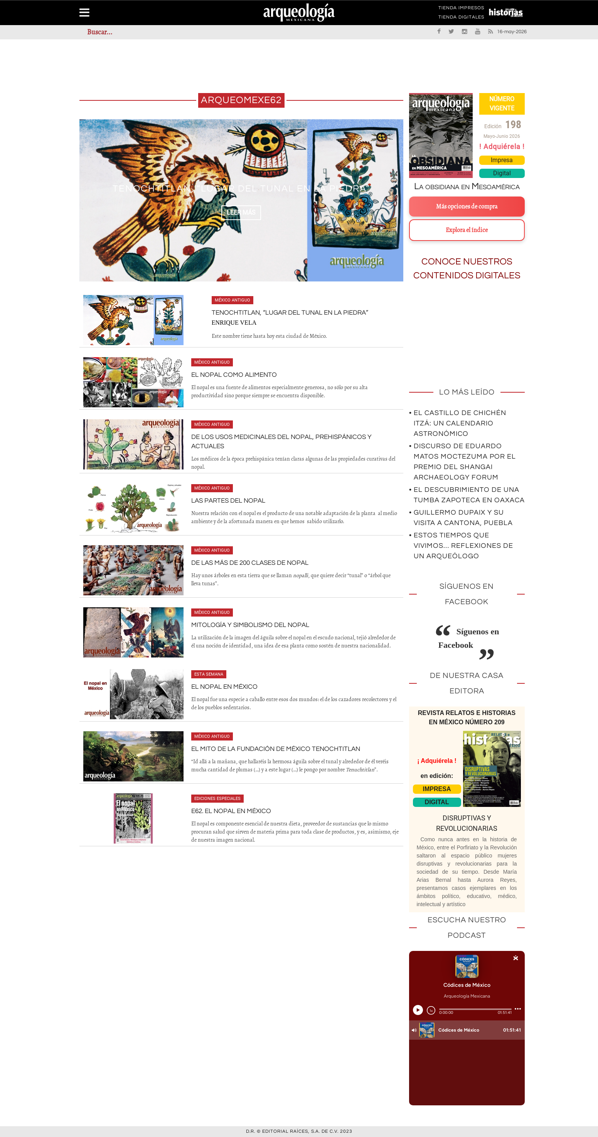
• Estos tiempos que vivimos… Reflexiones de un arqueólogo (461, 546)
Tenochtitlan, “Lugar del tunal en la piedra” (289, 313)
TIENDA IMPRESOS (461, 9)
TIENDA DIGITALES (461, 18)
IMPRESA (437, 789)
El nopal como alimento (231, 375)
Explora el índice (467, 230)
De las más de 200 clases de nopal (247, 561)
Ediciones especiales (217, 797)
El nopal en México (222, 685)
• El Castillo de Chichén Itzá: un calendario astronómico (457, 423)
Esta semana (208, 672)
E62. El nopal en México (229, 810)
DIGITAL (437, 802)
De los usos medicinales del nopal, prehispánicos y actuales (293, 437)
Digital (502, 173)
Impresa (502, 160)
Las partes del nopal (226, 499)
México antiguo (235, 300)
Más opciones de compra (466, 206)
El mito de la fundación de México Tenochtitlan (270, 747)
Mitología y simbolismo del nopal (247, 623)
